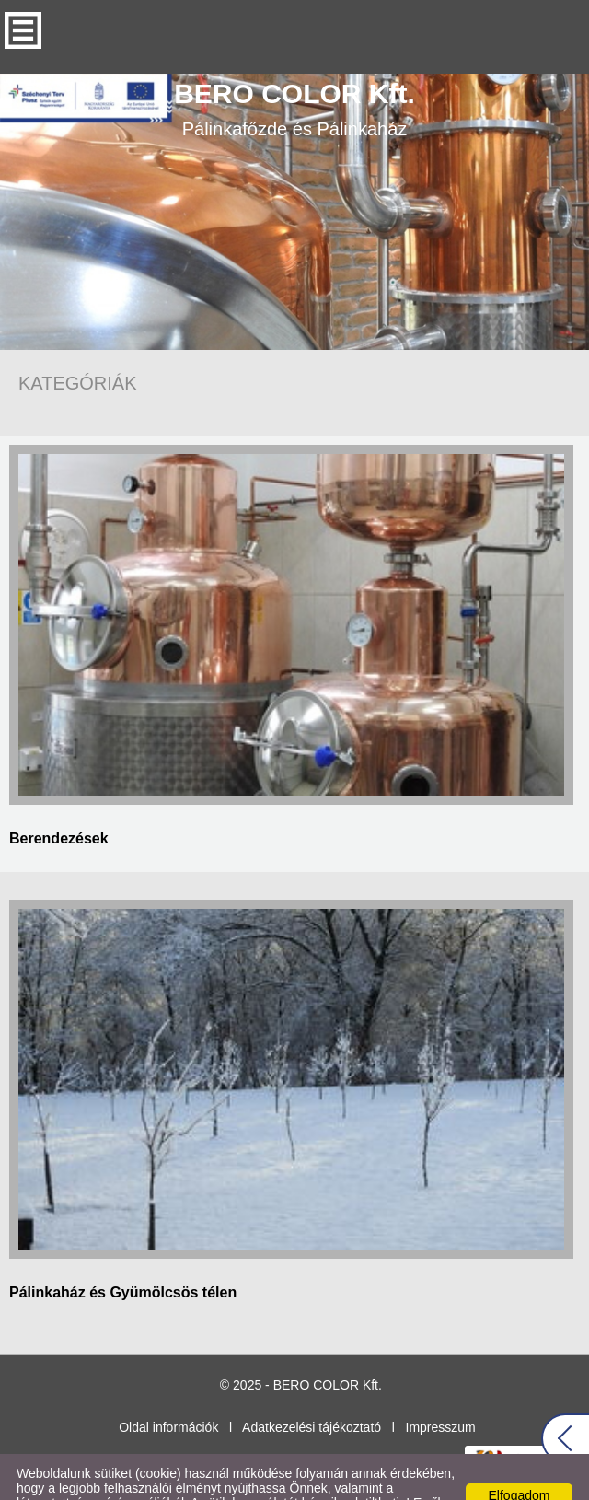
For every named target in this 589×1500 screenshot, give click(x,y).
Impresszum (441, 1390)
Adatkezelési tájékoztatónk (287, 1480)
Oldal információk (168, 1390)
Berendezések (59, 801)
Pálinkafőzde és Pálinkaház (294, 71)
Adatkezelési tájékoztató (311, 1390)
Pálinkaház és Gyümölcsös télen (123, 1255)
